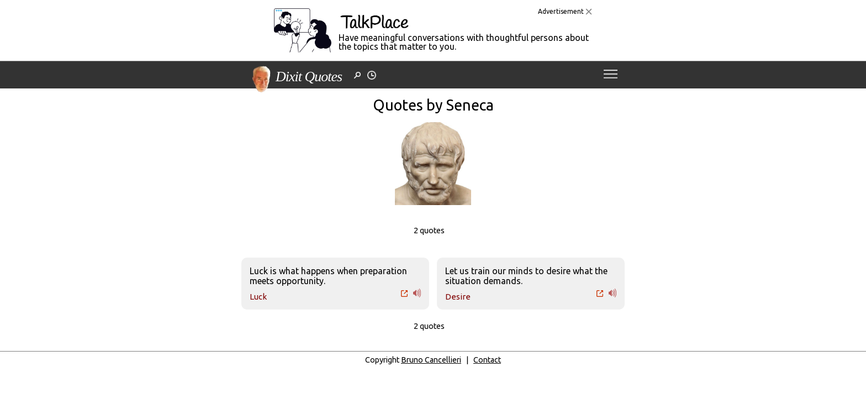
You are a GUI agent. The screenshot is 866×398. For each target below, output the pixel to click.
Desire (458, 296)
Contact (487, 359)
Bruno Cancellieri (431, 359)
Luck (258, 296)
